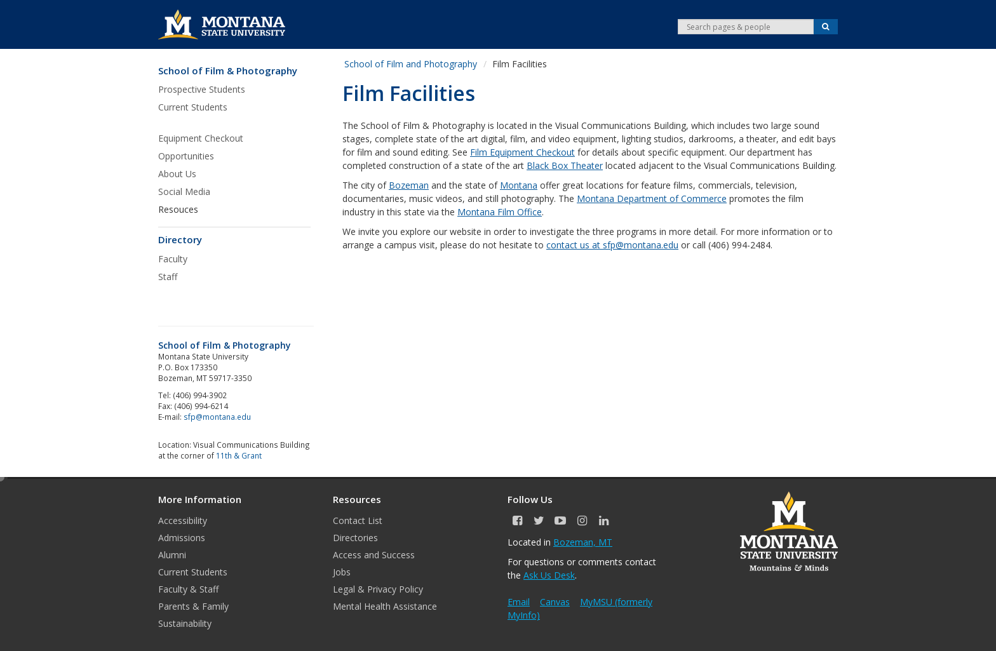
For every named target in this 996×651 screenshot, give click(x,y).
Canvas (555, 602)
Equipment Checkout (200, 138)
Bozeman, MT (582, 542)
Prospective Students (201, 89)
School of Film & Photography (227, 71)
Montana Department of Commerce (652, 198)
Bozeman (409, 185)
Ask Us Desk (549, 575)
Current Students (192, 107)
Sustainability (185, 623)
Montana (518, 185)
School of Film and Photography (410, 64)
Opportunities (186, 156)
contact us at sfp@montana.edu (612, 245)
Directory (180, 240)
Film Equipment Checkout (522, 152)
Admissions (181, 538)
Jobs (342, 572)
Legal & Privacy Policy (378, 589)
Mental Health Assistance (385, 606)
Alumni (172, 555)
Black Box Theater (565, 165)
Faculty (172, 259)
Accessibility (182, 520)
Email (519, 602)
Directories (355, 538)
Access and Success (374, 555)
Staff (167, 277)
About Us (177, 174)
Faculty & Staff (188, 589)
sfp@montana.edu (217, 417)
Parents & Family (193, 606)
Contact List (357, 520)
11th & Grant (239, 455)
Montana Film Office (499, 212)
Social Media (184, 191)
